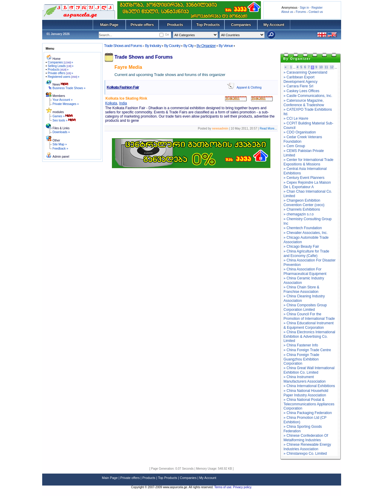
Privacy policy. (242, 487)
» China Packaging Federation (308, 413)
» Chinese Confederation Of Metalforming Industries (306, 437)
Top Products (208, 24)
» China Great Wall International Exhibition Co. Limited (309, 370)
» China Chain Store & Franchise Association (301, 289)
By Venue (226, 45)
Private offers (142, 24)
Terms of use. (223, 487)
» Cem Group (294, 146)
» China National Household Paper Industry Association (306, 393)
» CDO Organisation (300, 132)
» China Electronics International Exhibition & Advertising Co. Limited (309, 336)
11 (326, 67)
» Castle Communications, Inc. (308, 96)
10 (321, 67)
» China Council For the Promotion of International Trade (309, 316)
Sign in (304, 7)
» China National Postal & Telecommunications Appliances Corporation (309, 404)
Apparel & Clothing (249, 87)
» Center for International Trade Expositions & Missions (309, 162)
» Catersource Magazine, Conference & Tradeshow (304, 102)
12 (331, 67)
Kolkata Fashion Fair (123, 87)
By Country (172, 45)
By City (188, 45)
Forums (301, 11)
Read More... (268, 128)
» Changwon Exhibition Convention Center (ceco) (304, 202)
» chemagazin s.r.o (299, 214)
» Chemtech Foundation (303, 228)
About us (287, 11)
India (123, 103)
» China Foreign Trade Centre (307, 350)
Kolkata (111, 103)
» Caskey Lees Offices (302, 91)
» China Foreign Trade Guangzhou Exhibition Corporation (301, 359)
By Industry (153, 45)
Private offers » (60, 73)
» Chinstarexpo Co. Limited (305, 453)
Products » (58, 69)
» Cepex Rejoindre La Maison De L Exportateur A (307, 184)
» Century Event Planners (304, 178)
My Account (273, 24)
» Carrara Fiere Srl (298, 86)
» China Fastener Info (301, 345)
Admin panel (61, 156)
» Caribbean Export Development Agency (300, 79)
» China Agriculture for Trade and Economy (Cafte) (306, 253)
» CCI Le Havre (296, 118)
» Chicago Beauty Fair (301, 246)
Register (317, 7)
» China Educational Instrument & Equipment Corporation (309, 325)
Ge (167, 34)
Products (175, 24)
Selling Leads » (60, 66)
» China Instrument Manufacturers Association (305, 379)
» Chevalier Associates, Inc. (306, 233)
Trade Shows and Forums (123, 45)
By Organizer (206, 45)
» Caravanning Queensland (305, 72)
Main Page (109, 24)
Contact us (315, 11)
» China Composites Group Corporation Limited (305, 307)
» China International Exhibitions (309, 386)
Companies (241, 24)
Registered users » (63, 76)
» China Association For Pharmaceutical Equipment (305, 271)
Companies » (60, 62)
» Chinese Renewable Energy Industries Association (307, 446)
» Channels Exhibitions (302, 209)
